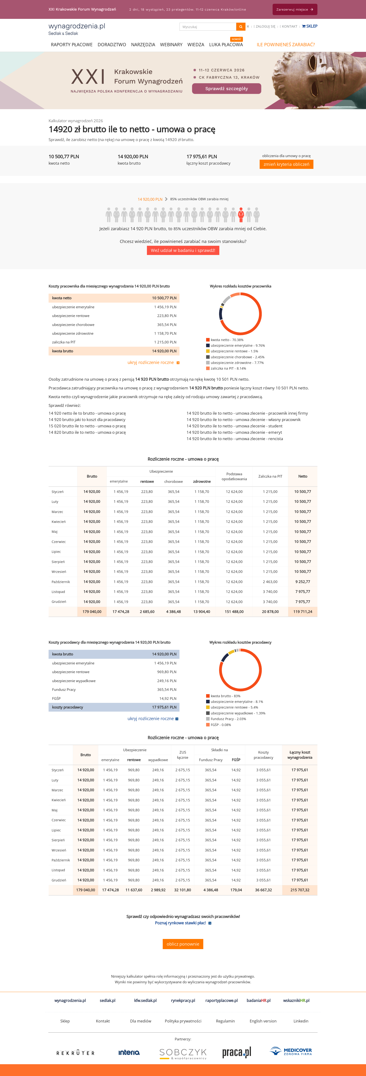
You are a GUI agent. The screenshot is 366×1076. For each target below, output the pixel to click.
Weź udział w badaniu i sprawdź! (183, 250)
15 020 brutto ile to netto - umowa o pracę (87, 426)
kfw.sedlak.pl (145, 1000)
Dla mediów (140, 1021)
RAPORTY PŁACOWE (72, 44)
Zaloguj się (264, 26)
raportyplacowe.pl (221, 1000)
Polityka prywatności (183, 1021)
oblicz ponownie (183, 944)
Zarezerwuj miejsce (295, 9)
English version (263, 1021)
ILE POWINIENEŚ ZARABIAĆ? (286, 45)
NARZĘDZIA (143, 44)
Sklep (309, 26)
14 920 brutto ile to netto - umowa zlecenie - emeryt (234, 432)
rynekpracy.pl (183, 1000)
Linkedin (301, 1021)
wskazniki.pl (296, 1000)
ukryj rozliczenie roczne (151, 362)
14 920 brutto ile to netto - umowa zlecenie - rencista (235, 438)
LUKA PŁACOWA (226, 45)
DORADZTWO (112, 45)
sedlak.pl (107, 1000)
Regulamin (225, 1021)
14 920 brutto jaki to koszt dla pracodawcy (87, 419)
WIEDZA (195, 45)
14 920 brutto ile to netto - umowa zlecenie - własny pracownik (244, 419)
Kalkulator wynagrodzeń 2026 (76, 120)
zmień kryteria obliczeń (286, 164)
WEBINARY (171, 44)
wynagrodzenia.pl (70, 1000)
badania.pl (258, 1000)
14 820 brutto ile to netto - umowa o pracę (87, 432)
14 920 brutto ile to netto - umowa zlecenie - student (235, 426)
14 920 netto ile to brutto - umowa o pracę (87, 413)
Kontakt (288, 26)
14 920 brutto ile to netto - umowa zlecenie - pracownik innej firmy (247, 413)
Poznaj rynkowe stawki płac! (180, 923)
